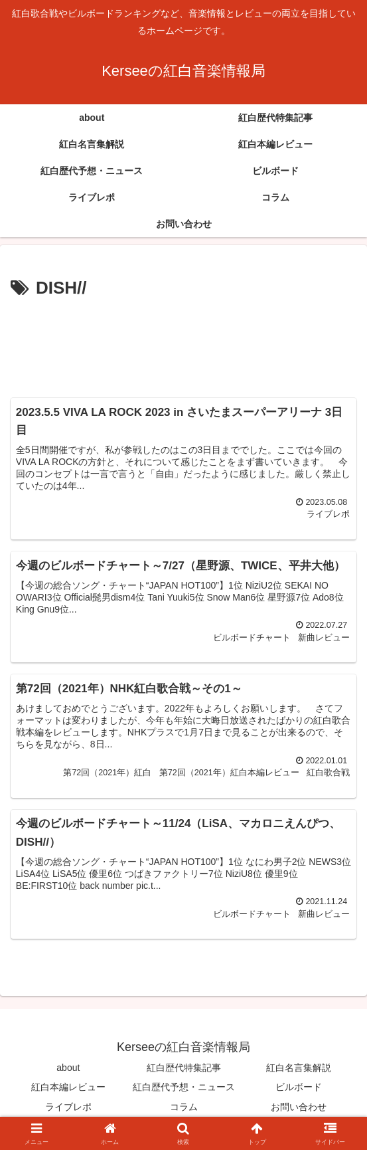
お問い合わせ (299, 1107)
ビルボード (298, 1087)
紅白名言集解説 (298, 1068)
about (68, 1068)
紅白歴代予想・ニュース (184, 1087)
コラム (184, 1107)
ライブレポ (68, 1107)
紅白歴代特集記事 (184, 1068)
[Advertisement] (183, 343)
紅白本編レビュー (68, 1087)
